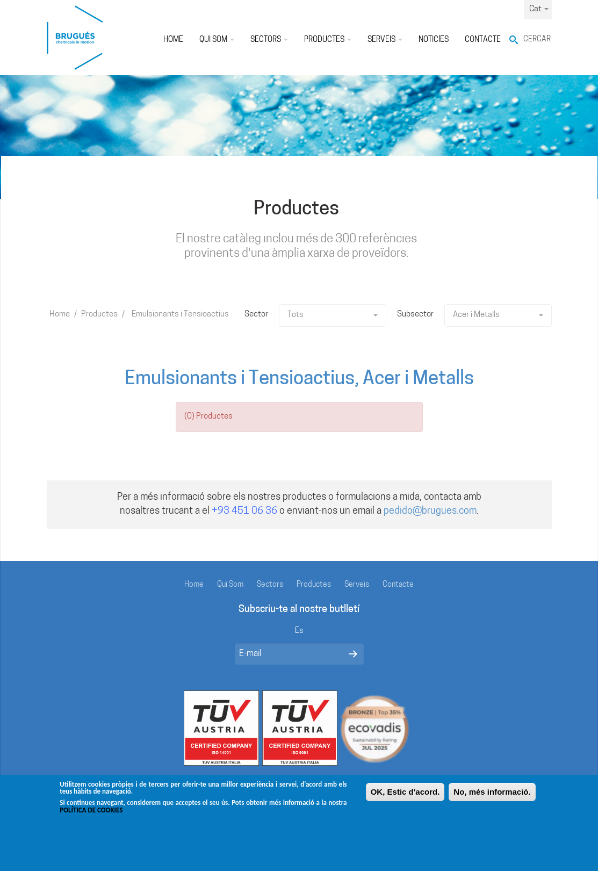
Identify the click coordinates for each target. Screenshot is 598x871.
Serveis (385, 40)
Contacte (483, 40)
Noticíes (434, 40)
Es (299, 631)
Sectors (269, 40)
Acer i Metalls (498, 315)
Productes (327, 40)
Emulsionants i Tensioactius (180, 315)
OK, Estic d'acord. (405, 796)
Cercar (537, 39)
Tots (332, 315)
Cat (539, 9)
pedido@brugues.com (430, 511)
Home (173, 40)
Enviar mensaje (353, 654)
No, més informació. (491, 796)
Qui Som (216, 40)
